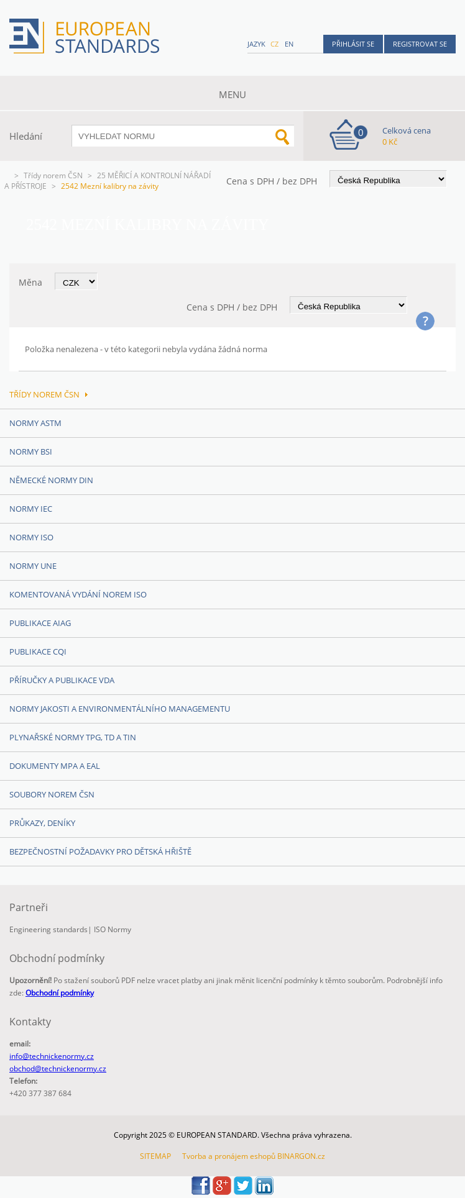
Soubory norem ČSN (51, 794)
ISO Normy (112, 929)
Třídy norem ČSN (53, 175)
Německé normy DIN (51, 480)
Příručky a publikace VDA (61, 680)
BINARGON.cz (301, 1156)
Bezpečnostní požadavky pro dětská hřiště (100, 851)
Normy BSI (30, 451)
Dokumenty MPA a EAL (54, 765)
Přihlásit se (353, 43)
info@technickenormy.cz (51, 1056)
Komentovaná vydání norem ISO (78, 594)
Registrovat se (420, 43)
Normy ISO (31, 537)
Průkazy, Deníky (42, 822)
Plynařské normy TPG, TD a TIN (72, 737)
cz (274, 43)
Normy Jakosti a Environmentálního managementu (119, 708)
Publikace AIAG (40, 622)
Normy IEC (30, 508)
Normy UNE (33, 565)
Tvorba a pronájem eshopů (228, 1156)
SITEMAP (155, 1156)
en (289, 43)
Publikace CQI (38, 651)
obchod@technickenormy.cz (57, 1068)
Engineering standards (48, 929)
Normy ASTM (35, 423)
